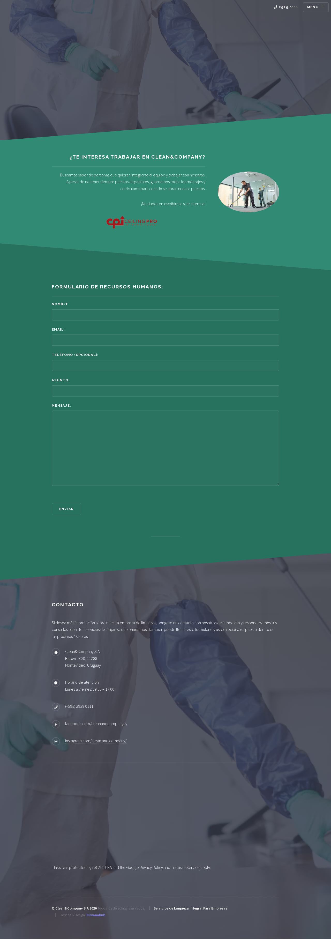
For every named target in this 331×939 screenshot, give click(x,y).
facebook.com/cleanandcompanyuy (96, 723)
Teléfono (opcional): (75, 355)
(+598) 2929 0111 (79, 706)
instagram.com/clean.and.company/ (96, 740)
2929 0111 (286, 7)
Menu (313, 7)
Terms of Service (185, 867)
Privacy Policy (151, 867)
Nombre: (61, 304)
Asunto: (61, 380)
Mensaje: (61, 405)
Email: (58, 329)
